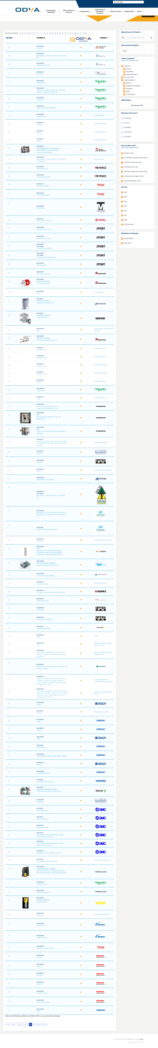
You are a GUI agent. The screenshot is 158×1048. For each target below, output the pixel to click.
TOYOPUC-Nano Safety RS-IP (46, 257)
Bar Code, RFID (129, 77)
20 (30, 1024)
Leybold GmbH (99, 159)
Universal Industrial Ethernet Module (48, 565)
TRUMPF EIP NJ (42, 358)
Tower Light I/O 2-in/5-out (45, 221)
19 (27, 1024)
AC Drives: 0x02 (129, 153)
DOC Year (124, 187)
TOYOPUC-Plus (42, 265)
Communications (42, 148)
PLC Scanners (54, 148)
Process (46, 281)
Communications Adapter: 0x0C (134, 176)
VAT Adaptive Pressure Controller (47, 861)
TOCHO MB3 (41, 208)
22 (36, 1024)
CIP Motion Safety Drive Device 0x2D (135, 171)
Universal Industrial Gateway (46, 576)
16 (19, 1024)
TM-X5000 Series (42, 168)
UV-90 (38, 637)
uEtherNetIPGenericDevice (45, 479)
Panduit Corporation (100, 583)
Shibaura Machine (100, 381)
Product (41, 38)
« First (8, 1024)
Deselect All (134, 60)
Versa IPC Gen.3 (42, 925)
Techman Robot (99, 115)
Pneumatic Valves (51, 789)
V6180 (39, 739)
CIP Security (128, 132)
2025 (125, 197)
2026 (125, 192)
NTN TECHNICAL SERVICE (103, 470)
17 (22, 1024)
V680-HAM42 (41, 747)
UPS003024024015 (43, 584)
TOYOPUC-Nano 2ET (43, 238)
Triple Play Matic (42, 317)
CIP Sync (126, 123)
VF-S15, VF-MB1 (42, 993)
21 (33, 1024)
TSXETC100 (41, 390)
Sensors (39, 281)
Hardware (129, 88)
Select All (124, 60)
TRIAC (39, 293)
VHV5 (38, 1011)
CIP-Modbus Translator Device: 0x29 (135, 158)
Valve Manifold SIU (43, 810)
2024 (125, 201)
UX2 (38, 645)
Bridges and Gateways (133, 86)
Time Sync (40, 74)
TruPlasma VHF (42, 366)
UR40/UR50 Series (43, 601)
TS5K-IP (39, 382)
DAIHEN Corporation (100, 442)
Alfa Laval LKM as (100, 398)
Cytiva (96, 636)
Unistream (40, 541)
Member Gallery (129, 238)
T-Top (38, 399)
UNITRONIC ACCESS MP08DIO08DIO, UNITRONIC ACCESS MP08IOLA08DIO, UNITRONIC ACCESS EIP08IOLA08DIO (50, 552)
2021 (125, 215)
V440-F (39, 721)
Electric (47, 315)
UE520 (39, 471)
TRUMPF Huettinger (100, 365)
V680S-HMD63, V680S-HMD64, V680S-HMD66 (52, 756)
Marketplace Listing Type (129, 233)
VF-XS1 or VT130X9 (43, 1002)
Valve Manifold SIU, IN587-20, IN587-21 (49, 853)
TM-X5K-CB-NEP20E (43, 177)
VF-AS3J (39, 975)
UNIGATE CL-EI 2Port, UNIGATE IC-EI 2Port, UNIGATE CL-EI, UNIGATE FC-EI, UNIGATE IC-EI (52, 514)
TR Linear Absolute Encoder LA (47, 340)
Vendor (103, 38)
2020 (125, 220)
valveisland (40, 802)
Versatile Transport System (45, 948)
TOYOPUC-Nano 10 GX (44, 229)
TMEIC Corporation (100, 123)
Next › (40, 1024)
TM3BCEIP (40, 99)
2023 (125, 206)
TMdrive (39, 124)
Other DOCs (127, 243)
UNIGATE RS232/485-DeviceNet (47, 529)
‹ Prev (13, 1024)
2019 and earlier (129, 224)
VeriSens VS (41, 915)
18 (25, 1024)
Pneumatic (130, 71)
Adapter (52, 563)
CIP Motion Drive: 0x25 (131, 167)
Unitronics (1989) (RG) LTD (102, 540)
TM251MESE (41, 83)
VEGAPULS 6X (41, 902)
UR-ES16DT (40, 610)
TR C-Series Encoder (43, 274)
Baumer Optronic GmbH (101, 914)
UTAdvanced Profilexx (44, 628)
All (85, 33)
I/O (37, 415)
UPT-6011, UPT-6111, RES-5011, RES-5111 (51, 592)
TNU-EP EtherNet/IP (43, 195)
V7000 (39, 764)
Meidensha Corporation (101, 712)
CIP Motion (127, 127)
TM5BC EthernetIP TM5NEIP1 (46, 108)
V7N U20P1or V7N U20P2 (45, 782)
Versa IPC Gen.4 (42, 937)
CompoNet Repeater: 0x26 (132, 181)
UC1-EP (39, 462)
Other (128, 91)
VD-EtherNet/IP (41, 884)
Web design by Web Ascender (136, 1042)
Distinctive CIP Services (129, 113)
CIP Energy (127, 118)
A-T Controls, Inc (99, 292)
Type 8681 (40, 453)
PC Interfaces (131, 94)
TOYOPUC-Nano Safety (44, 248)
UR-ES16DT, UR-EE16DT (45, 619)
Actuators (40, 315)
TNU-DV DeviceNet (43, 186)
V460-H (39, 730)
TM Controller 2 (41, 116)
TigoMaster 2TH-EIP (43, 65)
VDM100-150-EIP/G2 (43, 892)
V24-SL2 (39, 713)
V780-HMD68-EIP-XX (43, 773)
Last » (45, 1024)
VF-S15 (39, 984)
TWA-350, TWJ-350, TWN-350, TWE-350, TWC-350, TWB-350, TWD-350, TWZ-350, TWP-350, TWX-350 (52, 443)
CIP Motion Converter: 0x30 (132, 162)
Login (141, 1039)
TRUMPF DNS (41, 350)
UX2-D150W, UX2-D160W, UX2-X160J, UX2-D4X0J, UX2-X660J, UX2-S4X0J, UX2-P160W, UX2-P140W (51, 654)
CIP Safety (127, 136)
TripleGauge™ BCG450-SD (45, 303)
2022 (125, 210)
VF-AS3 (39, 957)
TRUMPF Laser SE (100, 348)
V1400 (39, 704)
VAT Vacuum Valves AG (101, 860)
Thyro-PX (40, 48)
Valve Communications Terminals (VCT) (49, 791)
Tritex (38, 331)
